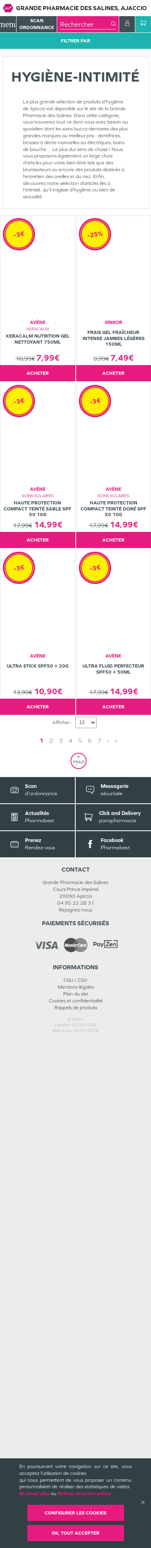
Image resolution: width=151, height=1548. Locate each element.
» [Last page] (96, 1247)
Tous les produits (19, 54)
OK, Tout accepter (75, 1533)
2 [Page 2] (70, 1247)
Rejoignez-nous (75, 1417)
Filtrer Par (75, 41)
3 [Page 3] (80, 1247)
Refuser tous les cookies (84, 1493)
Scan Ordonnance (36, 24)
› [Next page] (88, 1247)
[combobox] (85, 24)
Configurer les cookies (75, 1513)
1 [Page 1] (61, 1247)
